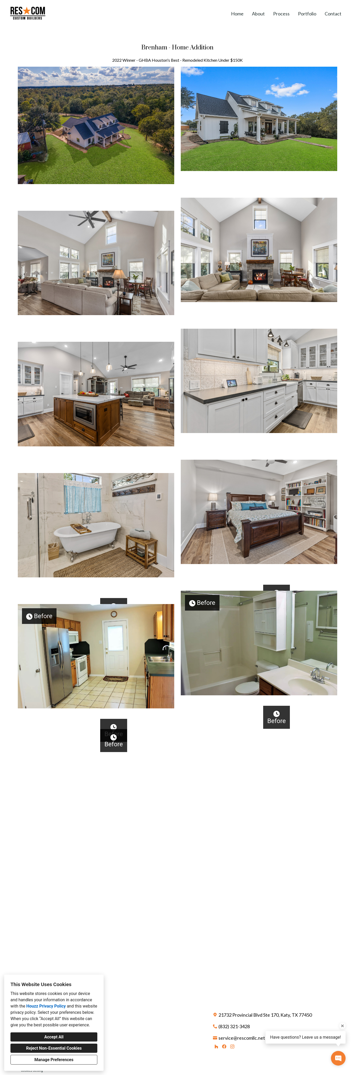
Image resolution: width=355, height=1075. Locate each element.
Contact (333, 13)
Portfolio (307, 13)
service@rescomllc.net (241, 1046)
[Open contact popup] (338, 1058)
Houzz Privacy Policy (46, 1006)
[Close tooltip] (342, 1026)
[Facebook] (224, 1055)
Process (281, 13)
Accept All (54, 1036)
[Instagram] (232, 1055)
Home (237, 13)
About (258, 13)
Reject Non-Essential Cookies (54, 1048)
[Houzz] (216, 1055)
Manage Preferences (53, 1059)
